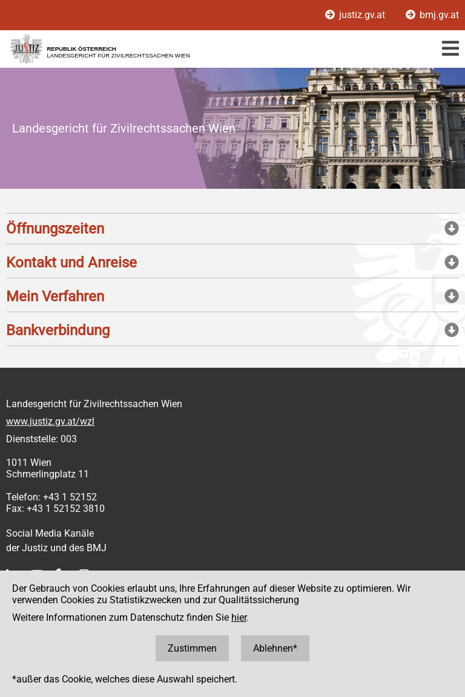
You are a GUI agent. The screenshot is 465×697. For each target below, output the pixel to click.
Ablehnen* (275, 648)
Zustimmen (192, 648)
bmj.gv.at (432, 15)
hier (238, 617)
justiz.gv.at (356, 15)
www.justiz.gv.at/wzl (50, 421)
